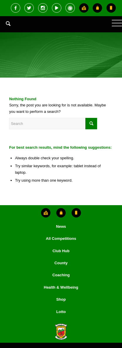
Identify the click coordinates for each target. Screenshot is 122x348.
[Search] (5, 23)
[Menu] (114, 28)
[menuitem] (5, 28)
